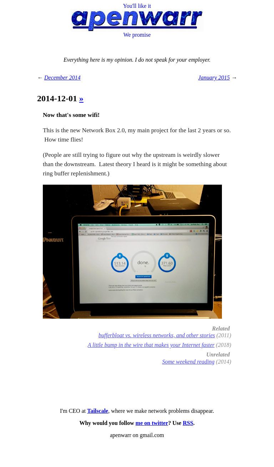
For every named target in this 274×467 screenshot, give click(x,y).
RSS (188, 423)
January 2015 (214, 78)
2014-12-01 (58, 98)
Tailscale (97, 411)
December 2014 (62, 78)
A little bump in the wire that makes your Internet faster (151, 345)
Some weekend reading (188, 362)
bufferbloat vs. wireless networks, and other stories (156, 335)
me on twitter (152, 423)
